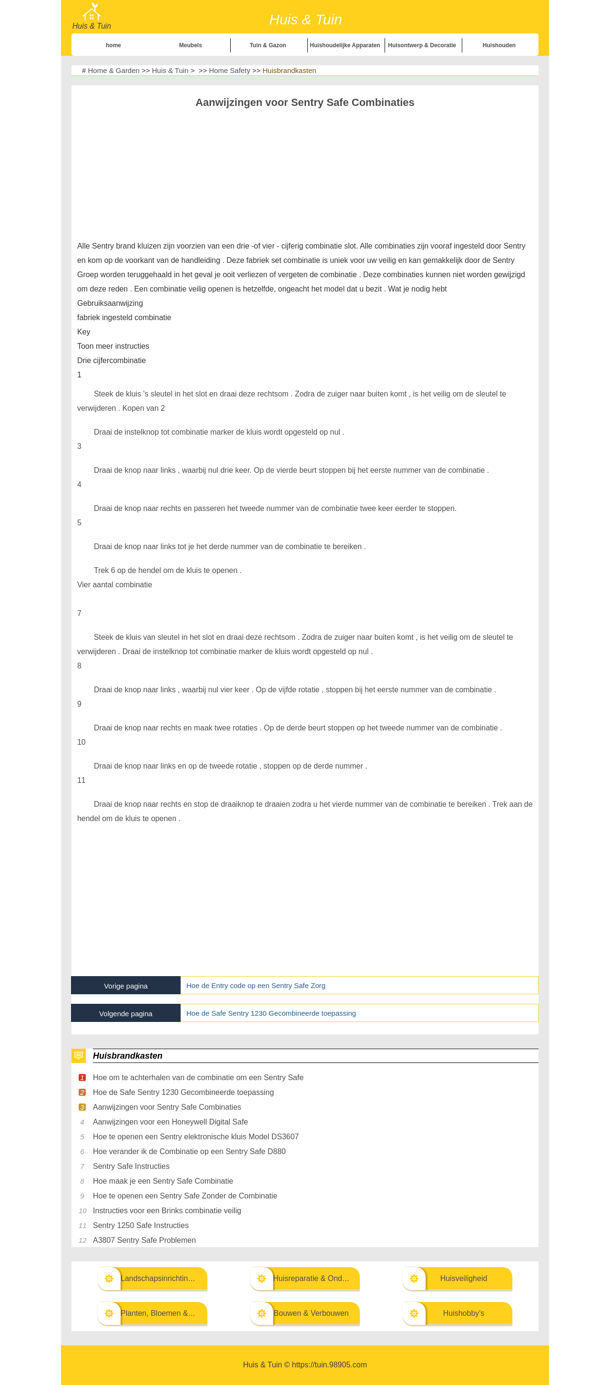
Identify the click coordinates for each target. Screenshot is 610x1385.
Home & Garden (114, 70)
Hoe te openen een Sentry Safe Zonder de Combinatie (185, 1196)
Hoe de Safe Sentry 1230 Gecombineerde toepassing (271, 1013)
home (113, 45)
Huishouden (499, 45)
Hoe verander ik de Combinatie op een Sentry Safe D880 (189, 1151)
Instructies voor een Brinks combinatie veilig (167, 1211)
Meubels (190, 45)
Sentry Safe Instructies (131, 1166)
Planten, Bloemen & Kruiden (168, 1313)
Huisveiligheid (464, 1278)
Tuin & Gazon (268, 45)
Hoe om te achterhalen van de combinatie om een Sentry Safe (198, 1077)
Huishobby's (464, 1313)
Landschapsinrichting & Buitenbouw (181, 1278)
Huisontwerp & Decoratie (422, 45)
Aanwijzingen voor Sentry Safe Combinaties (167, 1107)
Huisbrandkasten (289, 70)
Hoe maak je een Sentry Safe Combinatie (163, 1181)
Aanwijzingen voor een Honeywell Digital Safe (170, 1122)
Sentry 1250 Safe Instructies (141, 1225)
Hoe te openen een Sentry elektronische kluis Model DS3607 (196, 1137)
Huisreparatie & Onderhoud (319, 1278)
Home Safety (229, 70)
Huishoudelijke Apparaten (345, 45)
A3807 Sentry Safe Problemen (144, 1240)
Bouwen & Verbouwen (311, 1313)
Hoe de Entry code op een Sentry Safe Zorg (255, 985)
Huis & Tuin (170, 70)
